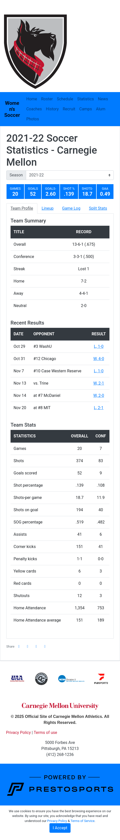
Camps (85, 109)
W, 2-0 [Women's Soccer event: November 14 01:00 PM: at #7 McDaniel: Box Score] (98, 395)
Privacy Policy (57, 821)
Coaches (34, 109)
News (103, 99)
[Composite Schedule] (80, 17)
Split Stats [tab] (98, 208)
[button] (44, 646)
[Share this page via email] (36, 646)
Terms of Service (83, 821)
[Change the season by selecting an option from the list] (70, 175)
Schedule (65, 99)
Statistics (85, 99)
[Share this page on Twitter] (27, 646)
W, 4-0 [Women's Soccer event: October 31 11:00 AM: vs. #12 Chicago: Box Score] (98, 358)
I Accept (60, 827)
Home (31, 99)
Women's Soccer (12, 109)
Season (16, 175)
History (52, 109)
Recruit (69, 109)
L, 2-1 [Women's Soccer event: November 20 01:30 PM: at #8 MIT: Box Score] (98, 407)
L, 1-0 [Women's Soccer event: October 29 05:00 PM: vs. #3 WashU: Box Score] (98, 346)
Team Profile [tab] (22, 208)
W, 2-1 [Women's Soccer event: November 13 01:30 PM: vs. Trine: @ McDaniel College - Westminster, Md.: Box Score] (98, 383)
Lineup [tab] (48, 208)
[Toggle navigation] (109, 17)
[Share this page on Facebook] (19, 646)
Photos (32, 119)
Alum (100, 109)
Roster (47, 99)
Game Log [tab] (71, 208)
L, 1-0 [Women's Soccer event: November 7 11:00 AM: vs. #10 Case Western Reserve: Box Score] (98, 371)
